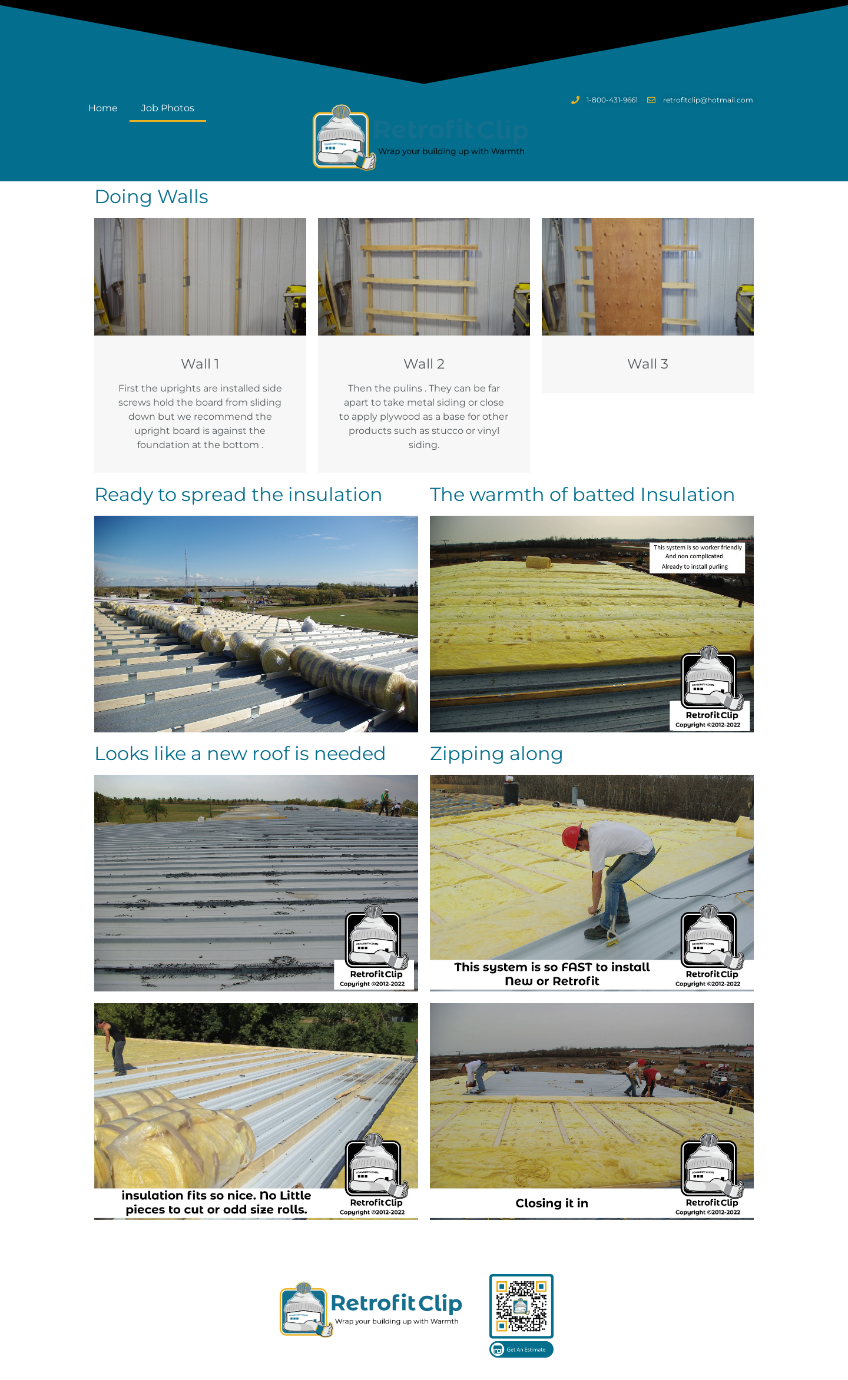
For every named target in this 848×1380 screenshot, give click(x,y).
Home (103, 108)
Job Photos (167, 108)
